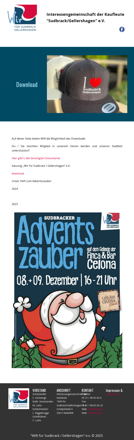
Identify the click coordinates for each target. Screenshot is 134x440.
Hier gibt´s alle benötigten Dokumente (36, 158)
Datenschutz (113, 394)
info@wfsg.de (94, 409)
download (18, 173)
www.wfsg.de (95, 412)
